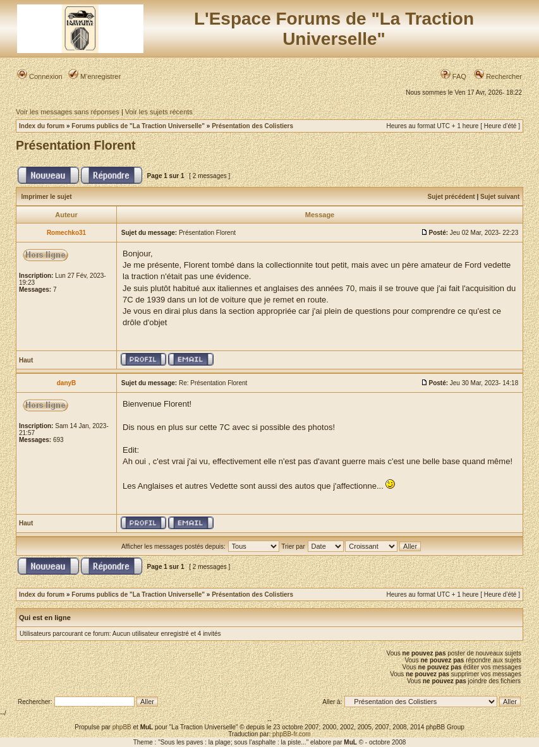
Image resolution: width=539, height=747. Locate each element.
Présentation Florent (76, 145)
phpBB (121, 727)
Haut (26, 360)
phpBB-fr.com (291, 734)
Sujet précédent (451, 196)
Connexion (40, 76)
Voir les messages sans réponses (67, 112)
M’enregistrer (94, 76)
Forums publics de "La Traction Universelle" (138, 126)
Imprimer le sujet (46, 196)
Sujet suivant (499, 196)
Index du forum (41, 126)
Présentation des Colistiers (252, 126)
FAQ (453, 76)
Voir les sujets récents (159, 112)
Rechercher (498, 76)
